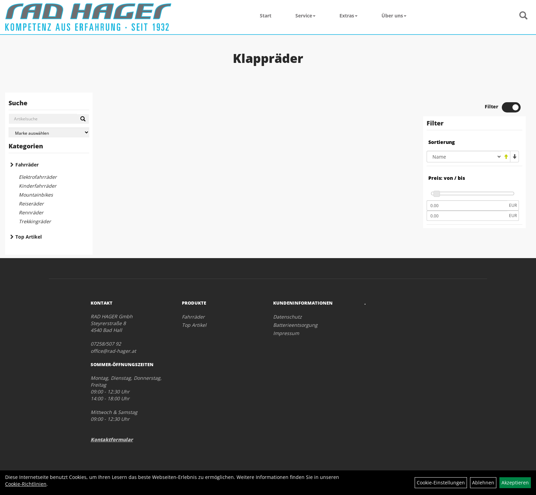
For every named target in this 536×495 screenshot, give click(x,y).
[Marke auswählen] (49, 132)
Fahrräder (27, 164)
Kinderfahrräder (37, 186)
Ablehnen (483, 482)
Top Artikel (28, 236)
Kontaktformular (112, 439)
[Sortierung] (464, 156)
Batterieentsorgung (295, 325)
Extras (348, 15)
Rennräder (31, 212)
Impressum (286, 333)
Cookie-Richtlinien (25, 484)
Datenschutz (287, 316)
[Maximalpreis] (467, 216)
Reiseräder (31, 203)
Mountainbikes (36, 194)
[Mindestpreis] (467, 205)
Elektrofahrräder (38, 177)
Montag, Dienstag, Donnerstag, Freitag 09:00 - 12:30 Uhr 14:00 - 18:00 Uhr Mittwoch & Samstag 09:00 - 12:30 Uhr (126, 398)
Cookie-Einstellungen (441, 482)
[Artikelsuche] (523, 16)
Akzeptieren (515, 482)
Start (265, 15)
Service (305, 15)
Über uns (393, 15)
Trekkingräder (35, 221)
